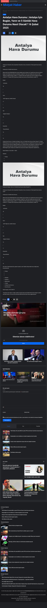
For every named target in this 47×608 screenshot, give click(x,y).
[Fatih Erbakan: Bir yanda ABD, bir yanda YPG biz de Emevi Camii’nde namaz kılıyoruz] (6, 432)
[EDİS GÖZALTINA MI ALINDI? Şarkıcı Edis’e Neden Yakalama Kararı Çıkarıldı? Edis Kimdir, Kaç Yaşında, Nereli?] (13, 485)
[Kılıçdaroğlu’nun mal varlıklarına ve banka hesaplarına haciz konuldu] (6, 438)
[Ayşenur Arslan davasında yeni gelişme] (9, 375)
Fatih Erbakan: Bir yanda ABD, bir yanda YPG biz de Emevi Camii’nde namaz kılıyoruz (26, 430)
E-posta (4, 412)
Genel (9, 10)
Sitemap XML (13, 598)
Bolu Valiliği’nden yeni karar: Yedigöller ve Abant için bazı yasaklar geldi (22, 380)
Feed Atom (30, 598)
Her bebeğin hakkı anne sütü (32, 477)
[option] (37, 315)
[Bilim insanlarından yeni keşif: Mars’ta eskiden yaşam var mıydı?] (4, 532)
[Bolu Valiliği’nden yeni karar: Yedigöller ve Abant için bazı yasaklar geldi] (23, 375)
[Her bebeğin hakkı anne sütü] (34, 470)
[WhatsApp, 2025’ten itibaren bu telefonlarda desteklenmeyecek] (4, 543)
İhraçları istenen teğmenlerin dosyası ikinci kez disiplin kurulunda (22, 441)
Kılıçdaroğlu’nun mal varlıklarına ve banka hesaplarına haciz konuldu (23, 436)
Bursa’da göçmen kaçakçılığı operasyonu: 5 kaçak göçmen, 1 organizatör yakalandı (11, 467)
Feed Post (34, 598)
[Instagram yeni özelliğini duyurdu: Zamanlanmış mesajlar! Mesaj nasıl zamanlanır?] (4, 538)
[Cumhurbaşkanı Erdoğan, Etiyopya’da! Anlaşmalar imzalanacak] (34, 485)
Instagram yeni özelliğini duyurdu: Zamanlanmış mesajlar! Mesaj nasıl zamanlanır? (24, 536)
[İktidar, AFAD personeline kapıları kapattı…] (6, 448)
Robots (22, 598)
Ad (3, 407)
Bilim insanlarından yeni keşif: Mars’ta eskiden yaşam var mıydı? (21, 530)
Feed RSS (25, 598)
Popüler (8, 426)
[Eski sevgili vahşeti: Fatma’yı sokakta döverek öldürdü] (38, 375)
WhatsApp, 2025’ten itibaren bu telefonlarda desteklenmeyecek (21, 541)
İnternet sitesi (26, 412)
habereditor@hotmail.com (29, 590)
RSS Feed (18, 598)
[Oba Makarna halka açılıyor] (6, 454)
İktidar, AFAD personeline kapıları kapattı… (18, 446)
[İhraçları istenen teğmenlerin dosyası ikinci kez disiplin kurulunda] (6, 443)
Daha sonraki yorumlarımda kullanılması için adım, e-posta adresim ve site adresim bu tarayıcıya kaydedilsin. (23, 417)
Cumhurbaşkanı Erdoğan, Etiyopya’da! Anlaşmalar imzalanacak (21, 1)
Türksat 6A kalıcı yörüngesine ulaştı (15, 525)
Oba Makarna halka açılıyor (15, 452)
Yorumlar (38, 426)
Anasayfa (5, 10)
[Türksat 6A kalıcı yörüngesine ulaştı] (4, 527)
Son (23, 426)
